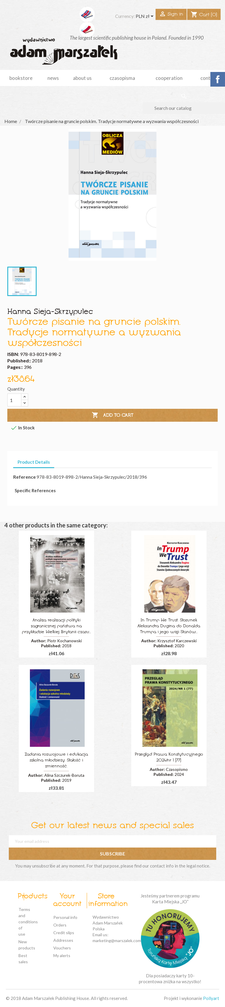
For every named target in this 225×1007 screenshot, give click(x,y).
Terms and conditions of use (28, 922)
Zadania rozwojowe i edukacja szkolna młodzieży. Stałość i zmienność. (56, 760)
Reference (24, 477)
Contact (208, 78)
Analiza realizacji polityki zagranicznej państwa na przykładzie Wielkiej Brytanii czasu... (56, 626)
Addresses (63, 940)
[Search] (184, 108)
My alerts (61, 955)
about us (82, 78)
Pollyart (211, 998)
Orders (60, 924)
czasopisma (122, 78)
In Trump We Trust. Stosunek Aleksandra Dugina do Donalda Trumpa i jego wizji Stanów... (168, 626)
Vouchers (62, 947)
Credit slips (63, 932)
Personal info (65, 917)
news (53, 78)
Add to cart (112, 415)
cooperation (169, 78)
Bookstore (21, 78)
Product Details (34, 462)
